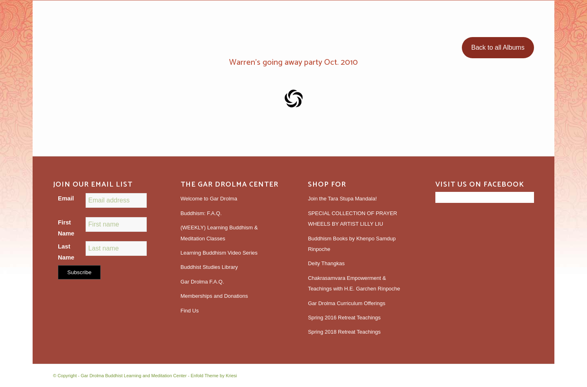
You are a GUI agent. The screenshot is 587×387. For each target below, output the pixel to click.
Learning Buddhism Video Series (219, 253)
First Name (66, 227)
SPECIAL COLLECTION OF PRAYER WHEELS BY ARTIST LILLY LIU (352, 218)
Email (66, 198)
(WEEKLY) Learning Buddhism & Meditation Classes (219, 232)
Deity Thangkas (326, 263)
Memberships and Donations (214, 296)
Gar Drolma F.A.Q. (202, 282)
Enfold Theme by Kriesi (214, 375)
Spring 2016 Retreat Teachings (344, 317)
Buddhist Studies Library (209, 267)
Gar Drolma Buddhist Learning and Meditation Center (134, 375)
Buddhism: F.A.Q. (201, 213)
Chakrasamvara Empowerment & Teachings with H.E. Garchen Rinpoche (354, 283)
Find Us (190, 311)
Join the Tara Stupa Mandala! (342, 199)
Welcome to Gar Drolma (209, 199)
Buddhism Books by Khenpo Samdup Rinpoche (351, 243)
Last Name (66, 251)
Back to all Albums (498, 47)
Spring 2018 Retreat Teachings (344, 332)
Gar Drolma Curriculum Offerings (346, 303)
